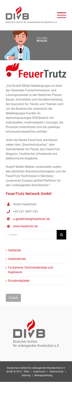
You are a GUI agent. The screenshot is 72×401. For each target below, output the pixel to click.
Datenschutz (56, 371)
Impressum (39, 371)
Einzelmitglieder (19, 280)
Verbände (14, 250)
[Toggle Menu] (61, 15)
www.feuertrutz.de (25, 226)
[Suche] (61, 234)
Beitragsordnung (43, 375)
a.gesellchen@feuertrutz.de (31, 219)
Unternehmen (17, 259)
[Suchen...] (31, 234)
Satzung (26, 375)
